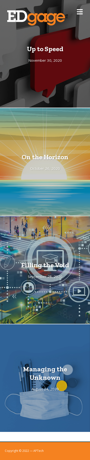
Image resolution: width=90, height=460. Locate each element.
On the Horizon (45, 157)
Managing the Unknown (45, 373)
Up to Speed (45, 49)
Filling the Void (45, 265)
